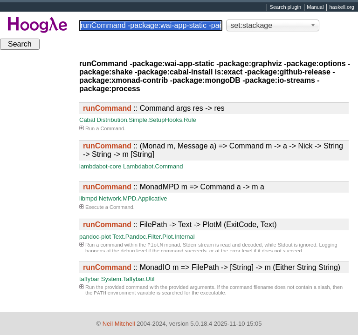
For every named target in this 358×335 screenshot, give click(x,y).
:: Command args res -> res (154, 108)
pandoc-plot (95, 236)
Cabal (87, 119)
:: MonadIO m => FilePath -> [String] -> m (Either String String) (211, 267)
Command (112, 128)
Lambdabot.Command (153, 166)
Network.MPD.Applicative (133, 198)
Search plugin (286, 7)
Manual (315, 7)
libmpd (88, 198)
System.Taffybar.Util (128, 278)
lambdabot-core (100, 166)
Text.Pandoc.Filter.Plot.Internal (153, 236)
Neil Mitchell (119, 323)
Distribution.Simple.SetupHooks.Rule (146, 119)
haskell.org (341, 7)
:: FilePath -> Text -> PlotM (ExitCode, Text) (180, 224)
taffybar (89, 278)
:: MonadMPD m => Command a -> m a (173, 187)
